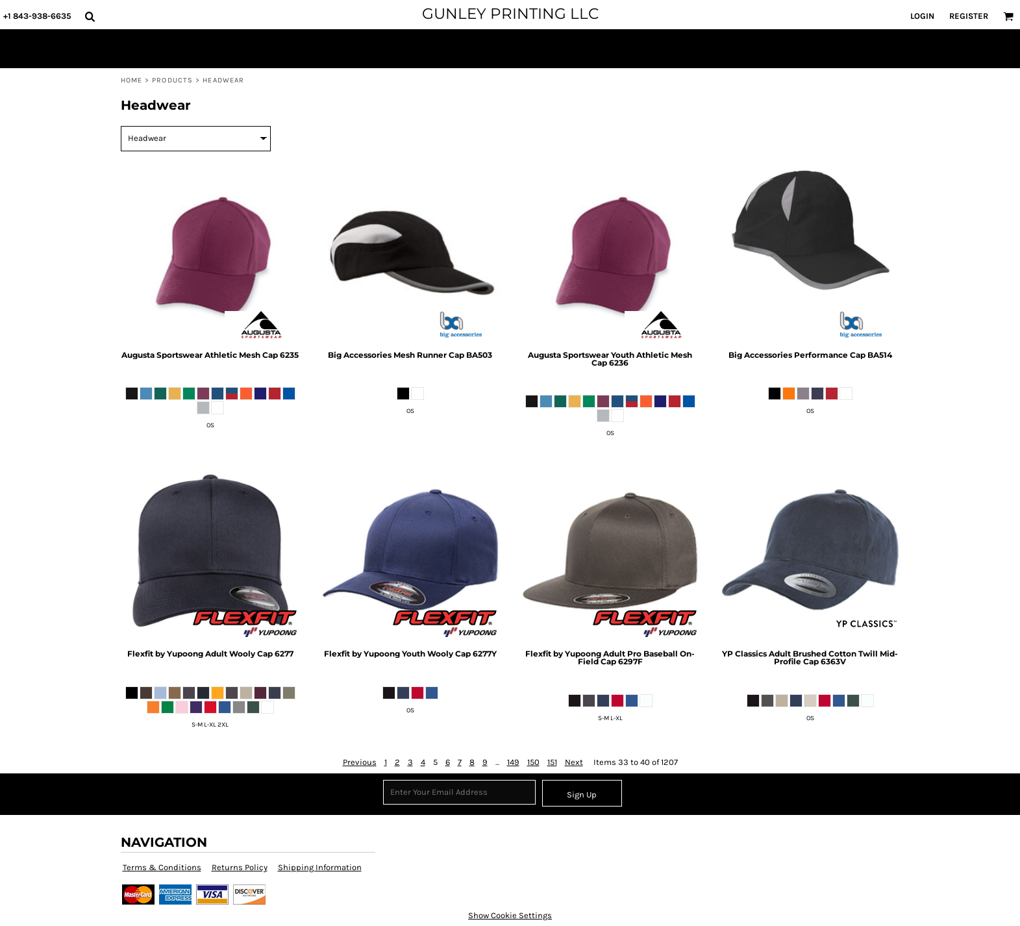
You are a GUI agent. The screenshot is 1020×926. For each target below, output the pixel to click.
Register (968, 16)
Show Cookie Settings (510, 915)
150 (533, 762)
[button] (89, 16)
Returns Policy (239, 867)
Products (172, 80)
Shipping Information (320, 867)
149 (513, 762)
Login (922, 16)
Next (574, 762)
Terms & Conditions (162, 867)
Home (131, 80)
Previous (360, 762)
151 (552, 762)
